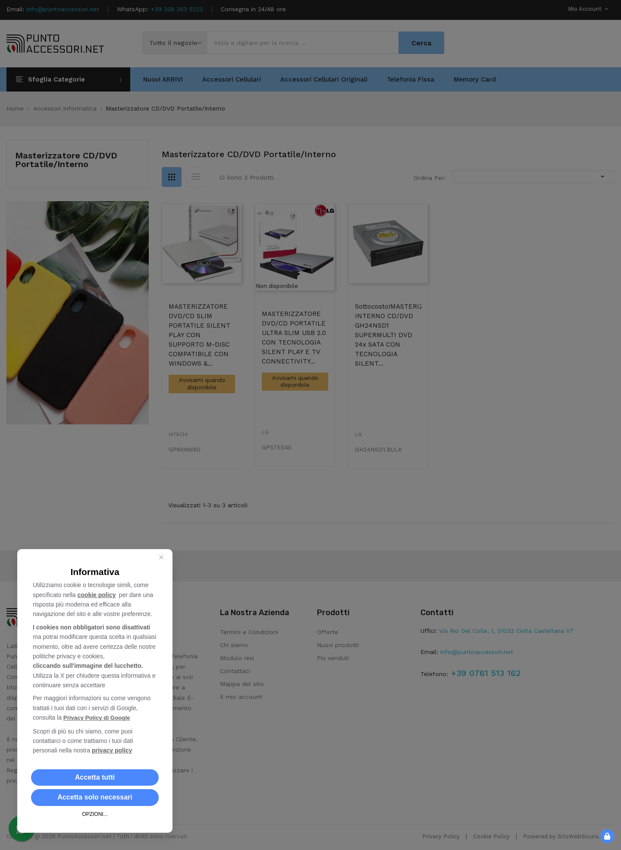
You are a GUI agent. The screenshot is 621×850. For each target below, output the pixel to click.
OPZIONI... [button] (94, 814)
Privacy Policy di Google (98, 717)
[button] (95, 777)
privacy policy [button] (112, 750)
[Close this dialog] (161, 557)
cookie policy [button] (97, 595)
